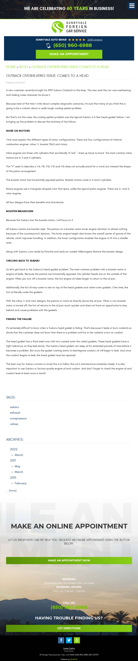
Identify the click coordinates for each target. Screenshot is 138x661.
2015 (13, 478)
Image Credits (69, 648)
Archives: (15, 439)
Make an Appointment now (69, 560)
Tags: (11, 397)
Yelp (77, 640)
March (19, 455)
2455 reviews (94, 39)
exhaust (15, 413)
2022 (13, 449)
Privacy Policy (69, 651)
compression (18, 418)
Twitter (69, 640)
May (17, 466)
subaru (14, 407)
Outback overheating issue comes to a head (70, 67)
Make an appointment (69, 54)
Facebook (61, 640)
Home (11, 67)
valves (14, 424)
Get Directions (69, 628)
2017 (13, 460)
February (21, 483)
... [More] (11, 490)
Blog (23, 67)
